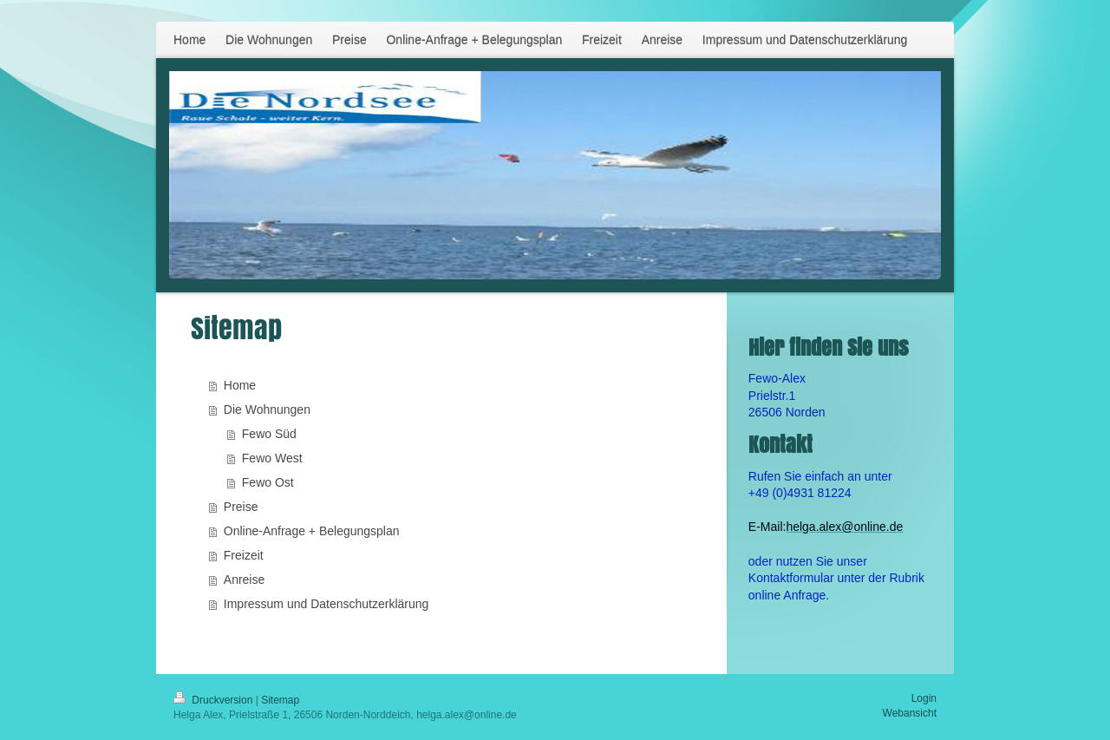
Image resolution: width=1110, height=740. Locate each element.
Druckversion (214, 700)
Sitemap (280, 700)
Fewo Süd (269, 434)
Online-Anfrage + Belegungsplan (312, 531)
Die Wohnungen (267, 409)
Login (924, 698)
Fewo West (272, 458)
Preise (241, 507)
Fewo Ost (268, 482)
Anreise (244, 579)
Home (240, 385)
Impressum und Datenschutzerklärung (326, 604)
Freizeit (244, 555)
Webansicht (910, 713)
